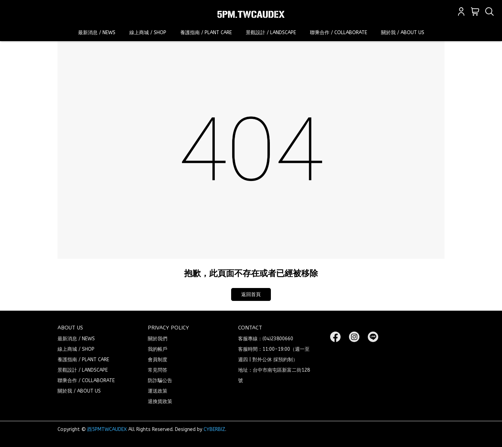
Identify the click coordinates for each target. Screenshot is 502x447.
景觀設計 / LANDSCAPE (271, 33)
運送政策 (157, 391)
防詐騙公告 (160, 381)
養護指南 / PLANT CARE (206, 33)
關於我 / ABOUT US (402, 33)
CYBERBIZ (214, 429)
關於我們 (157, 339)
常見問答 (157, 370)
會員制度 (157, 360)
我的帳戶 (157, 349)
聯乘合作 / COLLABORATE (338, 33)
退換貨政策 (160, 401)
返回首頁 (251, 294)
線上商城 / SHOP (147, 33)
